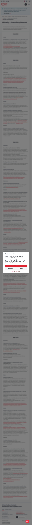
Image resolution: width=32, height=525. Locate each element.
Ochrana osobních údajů (16, 271)
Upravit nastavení (10, 268)
